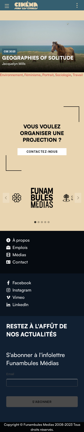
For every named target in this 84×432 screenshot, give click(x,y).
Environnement (11, 75)
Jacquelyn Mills (13, 64)
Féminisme (32, 75)
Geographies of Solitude (37, 58)
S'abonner (42, 402)
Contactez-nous (42, 151)
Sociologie (63, 75)
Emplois (20, 247)
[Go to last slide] (6, 198)
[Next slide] (78, 198)
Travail (78, 75)
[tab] (35, 222)
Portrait (48, 75)
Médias (19, 254)
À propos (21, 240)
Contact (20, 262)
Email (10, 374)
